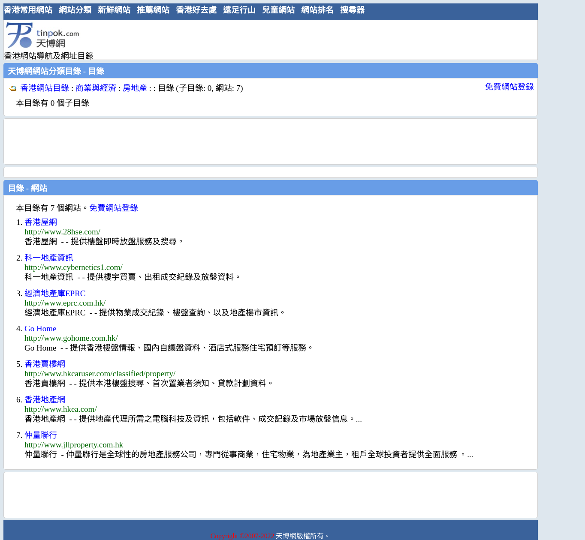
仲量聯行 (40, 435)
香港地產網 (44, 399)
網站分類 (75, 10)
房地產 (135, 88)
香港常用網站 (27, 10)
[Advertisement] (267, 39)
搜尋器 (352, 10)
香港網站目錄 (44, 88)
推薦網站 (153, 10)
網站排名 (317, 10)
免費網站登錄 (509, 86)
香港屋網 (40, 222)
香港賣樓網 (44, 364)
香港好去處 (196, 10)
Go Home (40, 328)
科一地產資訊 (48, 257)
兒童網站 (278, 10)
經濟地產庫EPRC (55, 293)
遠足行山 (239, 10)
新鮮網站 (114, 10)
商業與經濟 (95, 88)
